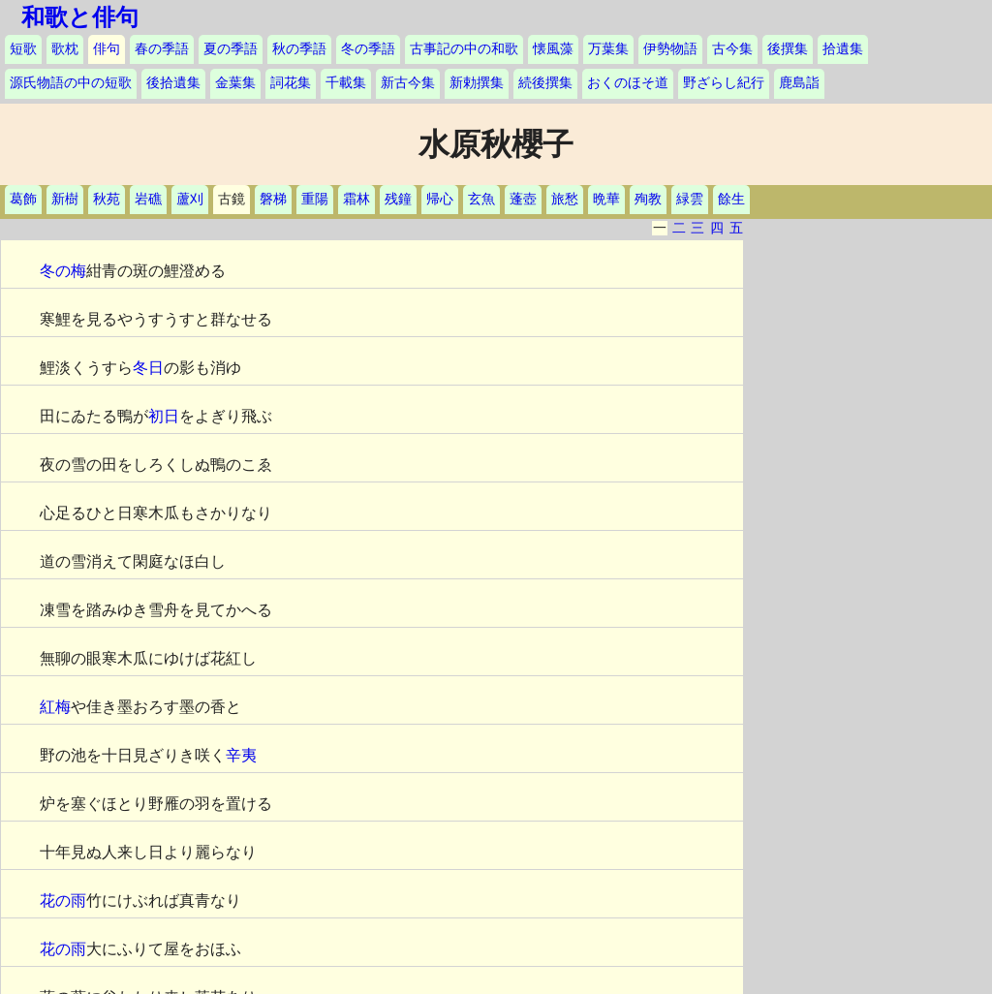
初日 (163, 416)
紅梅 (55, 707)
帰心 (439, 199)
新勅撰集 (477, 83)
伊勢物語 (670, 49)
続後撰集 (545, 83)
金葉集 (235, 83)
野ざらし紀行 (723, 83)
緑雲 (689, 199)
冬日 (148, 367)
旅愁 (564, 199)
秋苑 (106, 199)
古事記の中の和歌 (464, 49)
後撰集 (787, 49)
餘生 (731, 199)
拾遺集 (842, 49)
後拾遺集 (173, 83)
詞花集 (290, 83)
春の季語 (162, 49)
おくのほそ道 (627, 83)
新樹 (64, 199)
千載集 (346, 83)
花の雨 (63, 900)
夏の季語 (230, 49)
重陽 (314, 199)
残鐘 (398, 199)
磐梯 (273, 199)
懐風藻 (553, 49)
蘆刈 (189, 199)
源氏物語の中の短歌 (71, 83)
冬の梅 (63, 271)
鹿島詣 (799, 83)
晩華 (606, 199)
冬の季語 (368, 49)
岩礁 (148, 199)
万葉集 (608, 49)
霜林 (356, 199)
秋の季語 (299, 49)
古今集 (732, 49)
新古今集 (408, 83)
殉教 (648, 199)
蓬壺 (523, 199)
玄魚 (481, 199)
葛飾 (23, 199)
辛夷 (241, 755)
